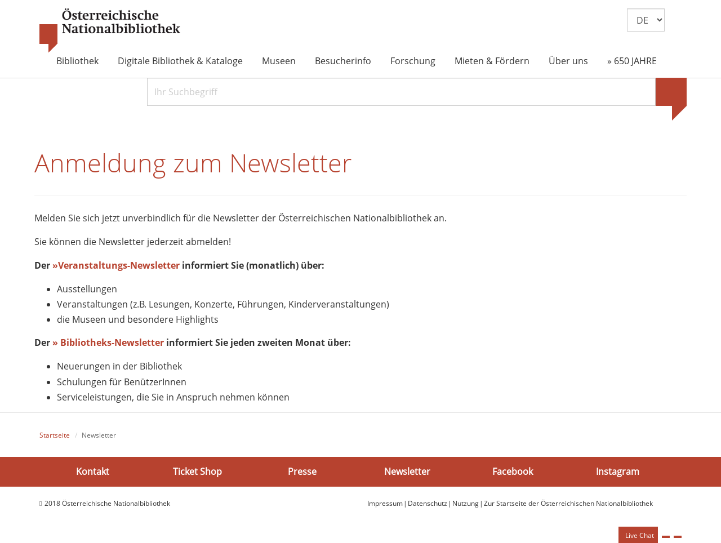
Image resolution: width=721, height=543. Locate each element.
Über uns (568, 61)
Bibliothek (77, 61)
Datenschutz (427, 503)
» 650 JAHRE (632, 61)
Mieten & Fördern (492, 61)
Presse (302, 471)
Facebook (512, 471)
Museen (279, 61)
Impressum (385, 503)
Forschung (412, 61)
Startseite (54, 435)
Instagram (617, 471)
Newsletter (407, 471)
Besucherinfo (343, 61)
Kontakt (92, 471)
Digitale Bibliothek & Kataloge (180, 61)
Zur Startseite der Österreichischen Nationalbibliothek (568, 503)
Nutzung (465, 503)
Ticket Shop (197, 471)
